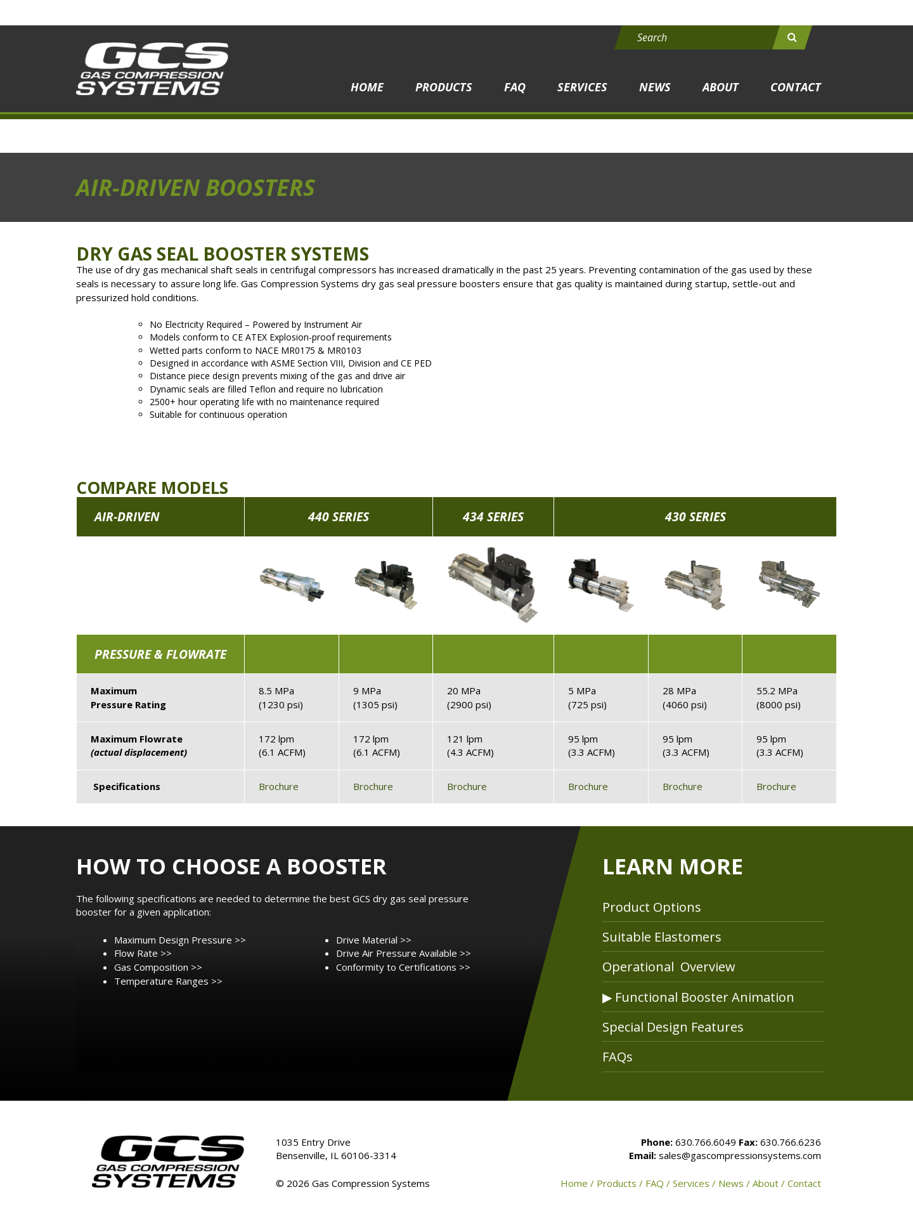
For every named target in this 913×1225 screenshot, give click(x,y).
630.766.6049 (705, 1142)
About (721, 86)
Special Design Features (673, 1026)
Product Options (651, 907)
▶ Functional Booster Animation (698, 997)
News (655, 86)
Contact (795, 86)
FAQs (617, 1056)
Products (443, 86)
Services (582, 86)
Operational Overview (668, 966)
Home (367, 86)
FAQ (515, 86)
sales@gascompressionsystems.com (740, 1155)
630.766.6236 (790, 1142)
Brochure (279, 786)
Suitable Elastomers (662, 936)
